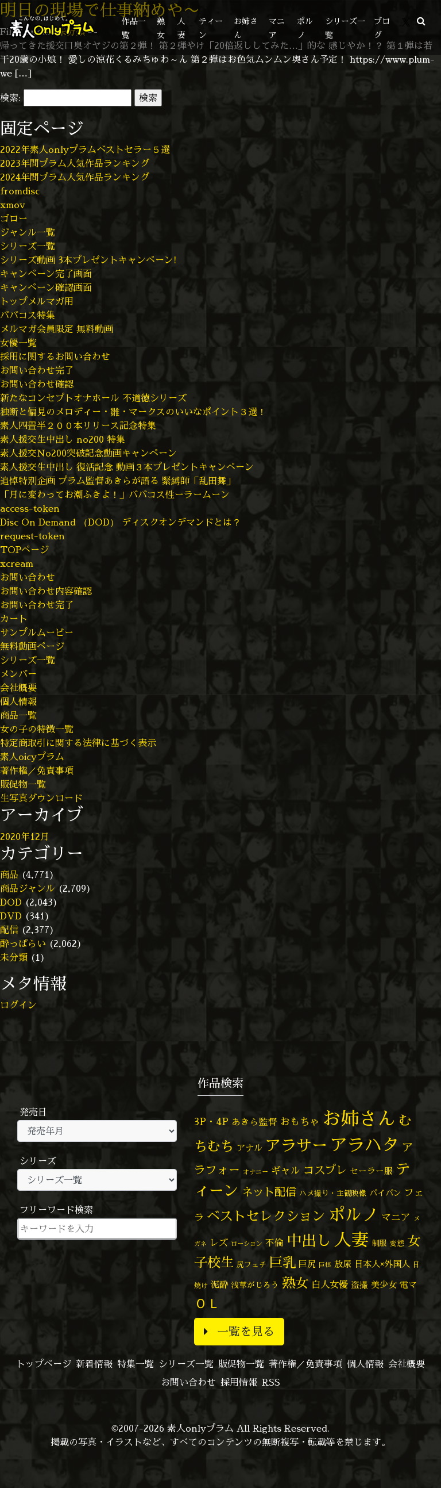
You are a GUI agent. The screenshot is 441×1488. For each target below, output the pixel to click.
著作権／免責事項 (37, 770)
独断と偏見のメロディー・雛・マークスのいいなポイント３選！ (133, 411)
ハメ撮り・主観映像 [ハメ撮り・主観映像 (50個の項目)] (332, 1193)
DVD (11, 916)
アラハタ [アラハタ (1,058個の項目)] (364, 1145)
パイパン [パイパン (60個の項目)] (385, 1192)
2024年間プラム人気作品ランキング (74, 177)
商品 (9, 874)
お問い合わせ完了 (37, 370)
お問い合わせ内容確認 (46, 591)
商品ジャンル (27, 888)
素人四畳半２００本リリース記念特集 (78, 425)
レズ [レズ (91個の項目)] (219, 1242)
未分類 (14, 957)
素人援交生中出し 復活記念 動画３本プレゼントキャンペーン (127, 467)
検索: (10, 97)
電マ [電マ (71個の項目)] (408, 1285)
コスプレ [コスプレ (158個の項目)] (325, 1170)
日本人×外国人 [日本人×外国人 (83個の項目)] (382, 1263)
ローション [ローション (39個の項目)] (246, 1243)
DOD (11, 902)
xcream (16, 563)
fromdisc (20, 191)
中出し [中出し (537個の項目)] (309, 1240)
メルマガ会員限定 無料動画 (56, 329)
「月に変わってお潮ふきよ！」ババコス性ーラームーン (115, 494)
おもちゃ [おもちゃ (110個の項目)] (299, 1121)
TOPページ (24, 549)
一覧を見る (239, 1331)
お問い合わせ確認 (37, 384)
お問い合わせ (27, 577)
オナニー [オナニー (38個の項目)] (255, 1171)
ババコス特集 (27, 315)
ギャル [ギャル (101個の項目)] (285, 1170)
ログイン (18, 1005)
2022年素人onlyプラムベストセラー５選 (85, 149)
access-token (30, 508)
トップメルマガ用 (37, 301)
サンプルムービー (37, 632)
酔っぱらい (23, 943)
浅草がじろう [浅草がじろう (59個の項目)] (255, 1284)
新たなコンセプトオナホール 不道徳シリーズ (93, 398)
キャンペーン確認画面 (46, 287)
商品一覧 (18, 715)
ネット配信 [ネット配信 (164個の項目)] (269, 1191)
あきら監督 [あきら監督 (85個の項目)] (254, 1121)
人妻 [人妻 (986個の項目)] (351, 1239)
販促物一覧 (23, 784)
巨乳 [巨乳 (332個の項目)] (282, 1262)
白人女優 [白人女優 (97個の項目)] (329, 1284)
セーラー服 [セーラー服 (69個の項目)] (371, 1171)
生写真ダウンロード (41, 798)
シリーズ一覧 (27, 246)
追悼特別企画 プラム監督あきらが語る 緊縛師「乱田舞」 (117, 480)
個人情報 (18, 701)
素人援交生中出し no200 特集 (62, 439)
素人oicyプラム (32, 756)
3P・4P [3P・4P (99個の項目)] (211, 1121)
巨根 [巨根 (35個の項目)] (325, 1265)
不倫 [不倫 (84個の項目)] (274, 1242)
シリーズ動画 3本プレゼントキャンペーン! (88, 260)
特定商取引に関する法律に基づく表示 (78, 743)
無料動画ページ (32, 646)
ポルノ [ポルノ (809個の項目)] (353, 1214)
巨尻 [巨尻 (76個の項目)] (307, 1264)
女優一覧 (18, 342)
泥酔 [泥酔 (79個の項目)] (219, 1285)
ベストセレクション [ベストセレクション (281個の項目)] (266, 1216)
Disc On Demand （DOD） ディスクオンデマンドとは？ (120, 522)
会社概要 (18, 687)
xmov (12, 204)
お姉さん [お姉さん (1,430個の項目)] (359, 1118)
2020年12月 (24, 836)
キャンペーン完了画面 (46, 273)
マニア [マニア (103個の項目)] (396, 1217)
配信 (9, 929)
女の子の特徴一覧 (37, 729)
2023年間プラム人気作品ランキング (74, 163)
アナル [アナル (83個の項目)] (249, 1147)
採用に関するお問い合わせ (55, 356)
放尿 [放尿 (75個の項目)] (342, 1264)
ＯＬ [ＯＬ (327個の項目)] (207, 1303)
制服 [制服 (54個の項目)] (379, 1243)
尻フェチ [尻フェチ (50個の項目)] (251, 1264)
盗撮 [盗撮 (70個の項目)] (359, 1285)
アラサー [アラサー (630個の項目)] (296, 1145)
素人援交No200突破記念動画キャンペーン (88, 453)
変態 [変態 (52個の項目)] (396, 1243)
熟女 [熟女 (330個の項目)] (295, 1283)
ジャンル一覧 (27, 232)
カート (14, 618)
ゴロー (14, 218)
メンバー (18, 674)
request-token (32, 536)
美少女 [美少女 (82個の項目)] (384, 1284)
